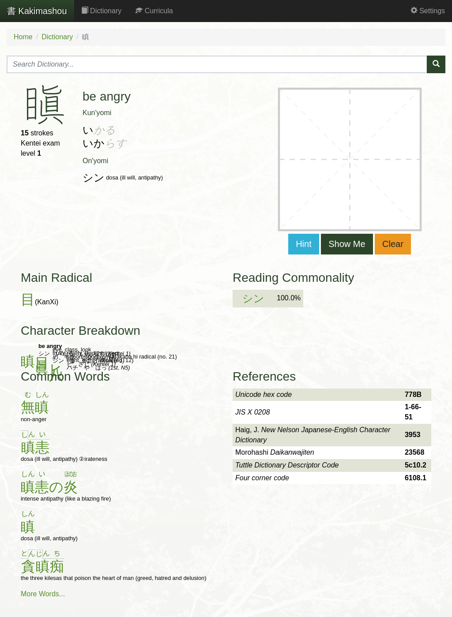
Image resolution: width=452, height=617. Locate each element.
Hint (304, 244)
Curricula (154, 11)
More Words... (43, 594)
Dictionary (101, 11)
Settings (428, 11)
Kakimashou (37, 11)
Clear (392, 244)
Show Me (346, 244)
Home (23, 37)
